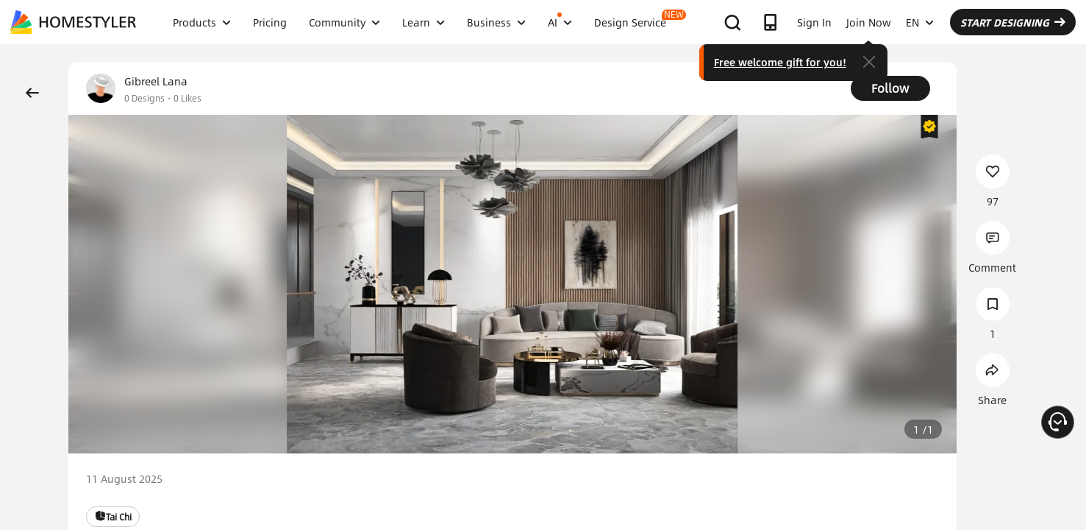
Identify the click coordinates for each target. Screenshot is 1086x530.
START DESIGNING (1012, 22)
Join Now (868, 22)
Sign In (814, 22)
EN (920, 22)
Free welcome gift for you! (780, 61)
